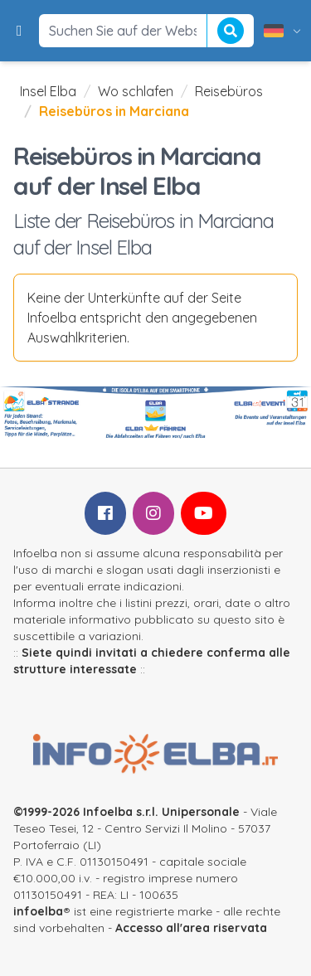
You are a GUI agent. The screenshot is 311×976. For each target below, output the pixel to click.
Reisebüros (229, 91)
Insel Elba (48, 91)
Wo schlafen (135, 91)
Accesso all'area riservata (191, 927)
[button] (19, 31)
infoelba (38, 911)
